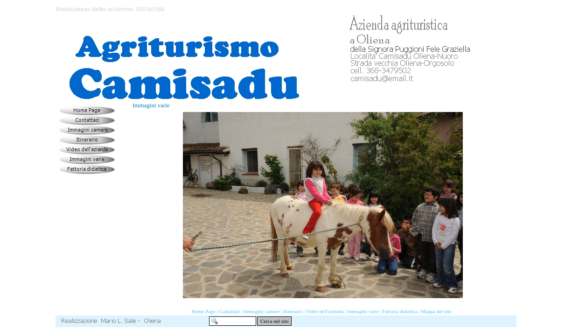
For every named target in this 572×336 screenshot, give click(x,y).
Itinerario (292, 311)
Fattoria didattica (400, 311)
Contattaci (229, 311)
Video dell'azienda (325, 311)
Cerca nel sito (274, 321)
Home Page (204, 311)
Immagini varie (363, 311)
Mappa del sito (436, 311)
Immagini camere (261, 311)
